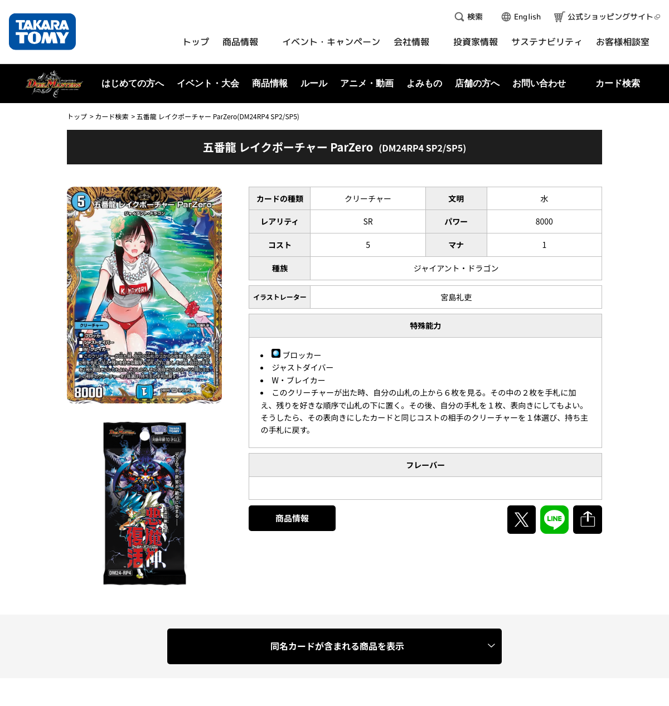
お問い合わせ (539, 83)
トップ (77, 116)
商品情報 (292, 518)
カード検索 (111, 116)
